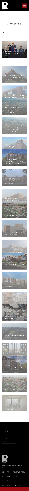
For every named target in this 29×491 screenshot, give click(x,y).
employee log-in (8, 436)
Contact (6, 443)
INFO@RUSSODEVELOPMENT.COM (13, 487)
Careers (6, 440)
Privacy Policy (8, 446)
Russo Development (4, 6)
